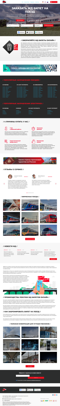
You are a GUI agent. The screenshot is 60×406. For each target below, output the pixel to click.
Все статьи (30, 366)
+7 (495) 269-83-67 (7, 400)
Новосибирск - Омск (36, 91)
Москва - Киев (5, 93)
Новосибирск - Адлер (37, 89)
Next (56, 184)
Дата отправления (38, 23)
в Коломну (4, 112)
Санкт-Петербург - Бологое (21, 89)
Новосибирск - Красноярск (38, 90)
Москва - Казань (5, 89)
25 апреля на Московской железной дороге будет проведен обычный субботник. (23, 253)
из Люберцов (18, 112)
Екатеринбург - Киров (51, 94)
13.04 (37, 27)
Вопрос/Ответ (24, 2)
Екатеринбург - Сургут (52, 92)
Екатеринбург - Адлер (51, 88)
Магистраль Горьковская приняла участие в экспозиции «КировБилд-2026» (36, 253)
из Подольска (18, 111)
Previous (4, 184)
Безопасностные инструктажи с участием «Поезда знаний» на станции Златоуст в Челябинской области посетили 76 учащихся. (50, 254)
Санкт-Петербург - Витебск (21, 91)
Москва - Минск (5, 90)
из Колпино (49, 113)
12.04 (35, 27)
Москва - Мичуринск (6, 94)
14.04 (39, 27)
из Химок (17, 110)
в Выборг (30, 110)
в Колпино (30, 113)
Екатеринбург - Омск (51, 91)
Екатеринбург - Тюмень (52, 89)
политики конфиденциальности (34, 378)
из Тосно (48, 112)
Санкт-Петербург (12, 27)
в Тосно (30, 112)
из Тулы (17, 113)
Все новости (53, 259)
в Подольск (5, 113)
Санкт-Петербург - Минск (21, 93)
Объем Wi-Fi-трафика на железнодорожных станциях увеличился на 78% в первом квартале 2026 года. (9, 254)
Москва (8, 27)
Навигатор (35, 2)
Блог (21, 2)
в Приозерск (31, 111)
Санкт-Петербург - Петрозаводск (22, 90)
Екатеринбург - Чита (51, 93)
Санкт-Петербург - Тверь (21, 88)
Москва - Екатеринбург (7, 91)
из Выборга (49, 110)
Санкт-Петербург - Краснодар (22, 94)
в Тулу (4, 110)
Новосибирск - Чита (36, 93)
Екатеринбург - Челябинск (52, 90)
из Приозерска (50, 111)
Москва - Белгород (6, 92)
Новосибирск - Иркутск (37, 92)
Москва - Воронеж (6, 88)
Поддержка (30, 2)
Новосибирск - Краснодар (37, 88)
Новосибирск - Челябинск (37, 94)
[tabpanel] (18, 181)
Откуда (8, 23)
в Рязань (4, 111)
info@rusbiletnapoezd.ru (8, 398)
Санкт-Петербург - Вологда (21, 92)
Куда (21, 23)
